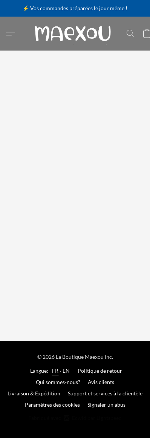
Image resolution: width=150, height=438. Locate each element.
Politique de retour (100, 370)
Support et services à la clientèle (105, 393)
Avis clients (101, 382)
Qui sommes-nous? (58, 382)
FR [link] (55, 370)
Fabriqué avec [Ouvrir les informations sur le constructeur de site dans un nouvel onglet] (75, 418)
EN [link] (66, 370)
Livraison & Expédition (34, 393)
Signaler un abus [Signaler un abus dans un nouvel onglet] (106, 404)
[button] (75, 34)
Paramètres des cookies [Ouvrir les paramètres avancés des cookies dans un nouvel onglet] (52, 404)
